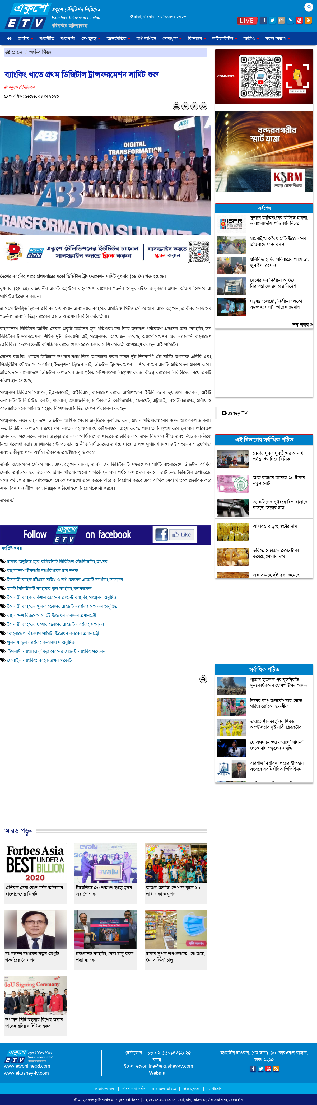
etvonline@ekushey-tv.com (164, 1066)
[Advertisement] (105, 761)
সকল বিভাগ (277, 38)
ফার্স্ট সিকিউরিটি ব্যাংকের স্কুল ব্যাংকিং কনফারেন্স (50, 588)
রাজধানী (68, 38)
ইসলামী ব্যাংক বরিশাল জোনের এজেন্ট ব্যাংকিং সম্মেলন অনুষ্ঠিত (62, 597)
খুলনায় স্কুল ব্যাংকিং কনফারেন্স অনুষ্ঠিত (41, 642)
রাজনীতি (47, 38)
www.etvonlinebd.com (27, 1066)
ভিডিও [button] (251, 38)
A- (185, 106)
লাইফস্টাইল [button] (224, 38)
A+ (203, 106)
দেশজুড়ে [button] (90, 38)
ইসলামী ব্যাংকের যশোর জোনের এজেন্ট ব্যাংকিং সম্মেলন (56, 624)
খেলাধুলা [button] (171, 38)
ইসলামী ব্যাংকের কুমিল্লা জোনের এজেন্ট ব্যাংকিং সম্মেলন (56, 651)
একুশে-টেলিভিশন (128, 1099)
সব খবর (302, 324)
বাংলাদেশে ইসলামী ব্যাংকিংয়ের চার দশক (42, 570)
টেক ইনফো (192, 1089)
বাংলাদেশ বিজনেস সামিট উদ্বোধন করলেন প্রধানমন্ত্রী (51, 615)
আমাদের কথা (105, 1089)
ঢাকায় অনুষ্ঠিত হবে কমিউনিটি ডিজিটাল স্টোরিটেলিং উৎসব (57, 561)
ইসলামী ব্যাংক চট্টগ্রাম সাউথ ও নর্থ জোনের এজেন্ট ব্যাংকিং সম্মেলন (65, 579)
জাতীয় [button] (25, 38)
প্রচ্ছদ (13, 52)
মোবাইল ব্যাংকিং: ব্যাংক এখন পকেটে (39, 660)
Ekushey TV (235, 413)
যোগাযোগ (214, 1089)
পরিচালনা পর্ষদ (133, 1089)
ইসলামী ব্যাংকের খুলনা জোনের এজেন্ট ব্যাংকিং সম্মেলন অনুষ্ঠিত (62, 606)
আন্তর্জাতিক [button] (118, 38)
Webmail (158, 1073)
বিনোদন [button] (197, 38)
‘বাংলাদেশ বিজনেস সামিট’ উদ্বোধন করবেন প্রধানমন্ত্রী (53, 633)
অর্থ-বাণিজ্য (146, 38)
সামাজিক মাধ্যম (164, 1089)
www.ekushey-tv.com (26, 1073)
